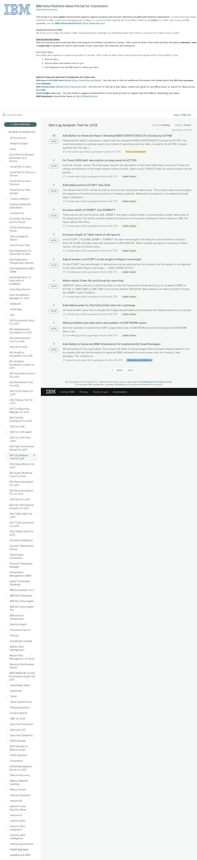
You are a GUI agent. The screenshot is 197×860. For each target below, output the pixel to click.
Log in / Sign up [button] (182, 114)
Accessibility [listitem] (120, 391)
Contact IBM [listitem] (67, 391)
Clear (32, 132)
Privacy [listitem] (84, 391)
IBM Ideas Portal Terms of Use (157, 382)
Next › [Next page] (120, 370)
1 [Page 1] (106, 370)
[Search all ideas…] (24, 115)
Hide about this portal (46, 9)
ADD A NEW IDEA (20, 124)
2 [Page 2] (112, 370)
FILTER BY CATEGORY (17, 132)
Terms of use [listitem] (100, 391)
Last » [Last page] (131, 370)
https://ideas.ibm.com (93, 23)
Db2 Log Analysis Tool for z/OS (100, 152)
